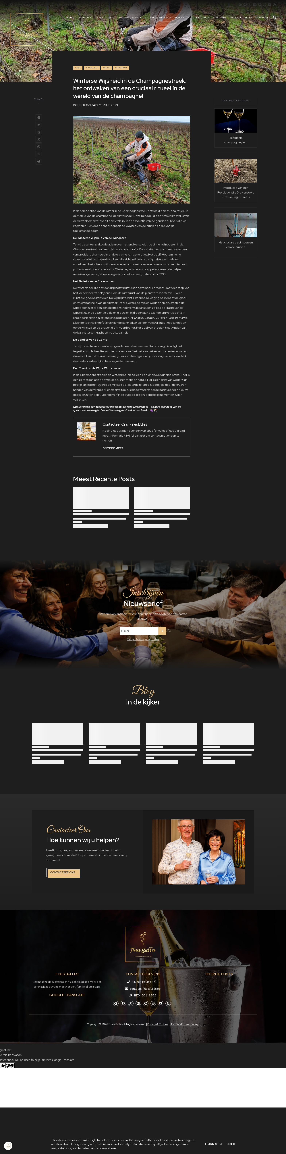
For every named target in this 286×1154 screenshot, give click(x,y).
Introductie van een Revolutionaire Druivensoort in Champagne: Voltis (235, 192)
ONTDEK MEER (113, 448)
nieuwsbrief (121, 68)
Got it (231, 1144)
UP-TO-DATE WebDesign (184, 1024)
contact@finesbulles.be (145, 989)
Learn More (214, 1144)
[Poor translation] (10, 1065)
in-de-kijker (92, 68)
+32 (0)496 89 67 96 (145, 982)
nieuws (106, 68)
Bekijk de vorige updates (143, 639)
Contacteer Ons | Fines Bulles (125, 424)
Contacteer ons (62, 872)
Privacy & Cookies (157, 1024)
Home (78, 68)
